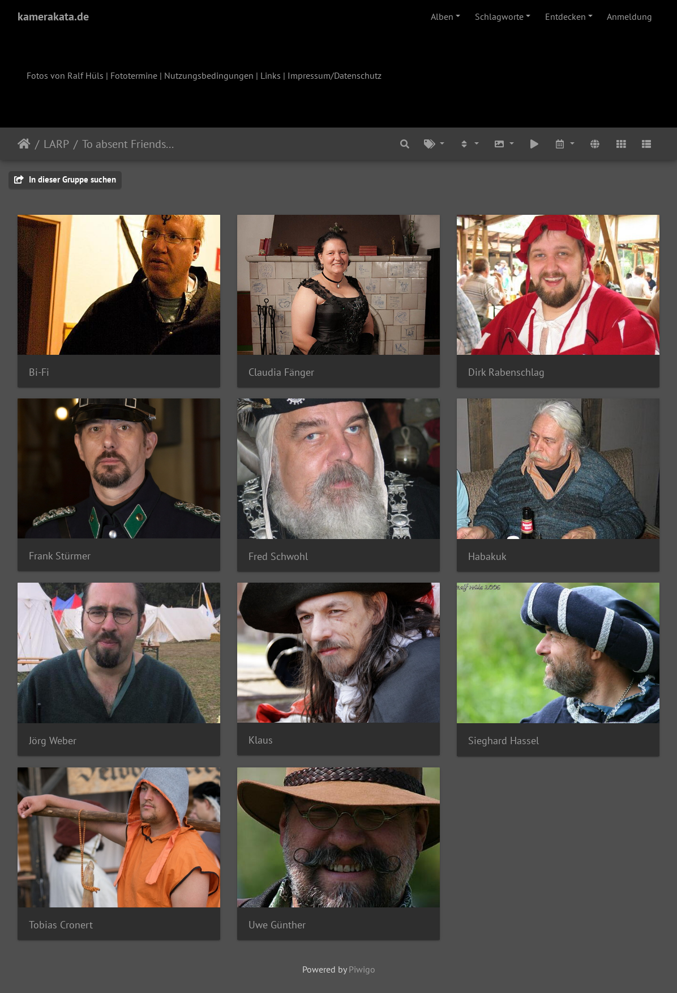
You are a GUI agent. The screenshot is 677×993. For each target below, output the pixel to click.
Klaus (260, 740)
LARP (56, 144)
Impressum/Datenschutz (335, 75)
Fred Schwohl (278, 556)
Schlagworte (499, 16)
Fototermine (133, 75)
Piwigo (362, 969)
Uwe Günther (277, 925)
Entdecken (565, 16)
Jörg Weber (52, 740)
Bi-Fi (39, 372)
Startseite (24, 143)
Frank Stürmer (60, 556)
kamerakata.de (53, 16)
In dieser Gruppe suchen (65, 179)
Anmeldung (629, 16)
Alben (442, 16)
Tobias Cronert (61, 925)
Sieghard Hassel (503, 740)
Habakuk (487, 556)
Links (270, 75)
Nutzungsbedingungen (209, 75)
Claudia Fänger (281, 372)
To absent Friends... (128, 144)
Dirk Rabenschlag (506, 372)
